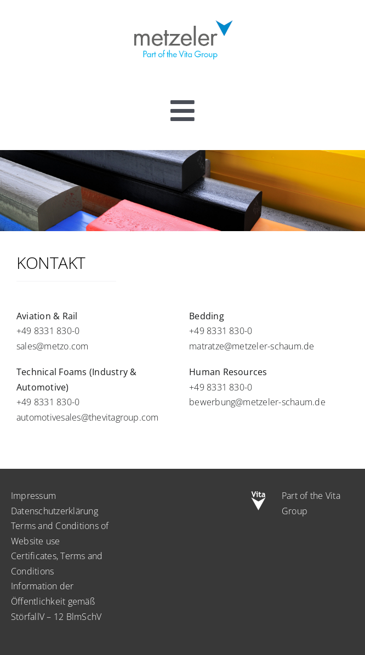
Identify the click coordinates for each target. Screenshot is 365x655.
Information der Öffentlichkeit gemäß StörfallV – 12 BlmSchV (56, 601)
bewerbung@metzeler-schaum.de (257, 402)
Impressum (33, 496)
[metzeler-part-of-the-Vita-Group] (182, 18)
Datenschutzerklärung (54, 511)
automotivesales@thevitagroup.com (87, 417)
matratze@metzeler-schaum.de (251, 346)
